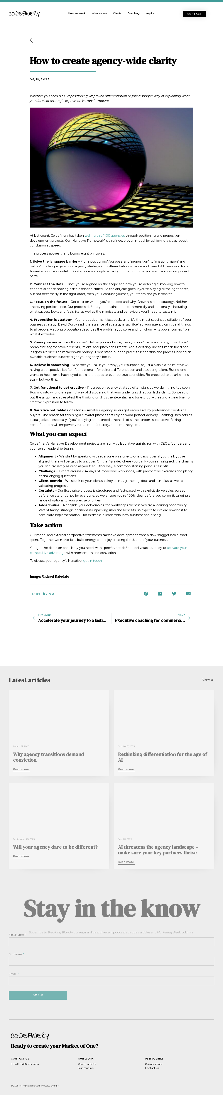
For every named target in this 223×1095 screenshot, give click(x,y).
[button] (194, 14)
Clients (117, 13)
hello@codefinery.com (25, 1064)
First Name (17, 934)
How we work (77, 13)
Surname (15, 954)
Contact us (152, 1068)
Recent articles (87, 1064)
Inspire (150, 13)
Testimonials (85, 1068)
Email (13, 973)
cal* (56, 1085)
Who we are (99, 13)
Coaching (134, 13)
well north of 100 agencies (105, 236)
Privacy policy (154, 1064)
